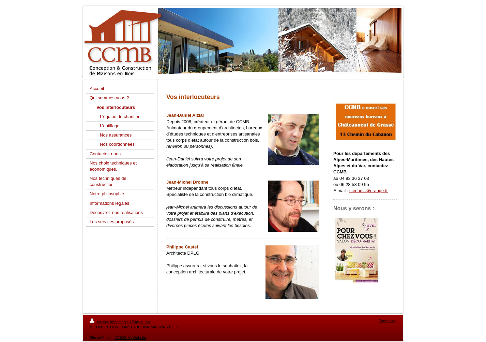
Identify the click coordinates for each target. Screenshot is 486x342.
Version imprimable (110, 322)
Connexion (387, 321)
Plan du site (141, 322)
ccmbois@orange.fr (368, 190)
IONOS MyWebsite (130, 338)
